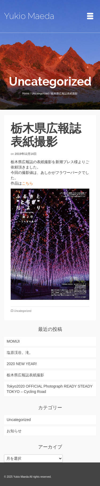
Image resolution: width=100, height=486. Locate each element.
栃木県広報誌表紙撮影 (25, 375)
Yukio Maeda (29, 16)
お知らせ (14, 431)
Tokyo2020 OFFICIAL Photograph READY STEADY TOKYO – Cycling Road (50, 389)
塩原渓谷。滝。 (20, 352)
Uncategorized (22, 310)
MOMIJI (13, 341)
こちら (27, 183)
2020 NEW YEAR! (22, 364)
